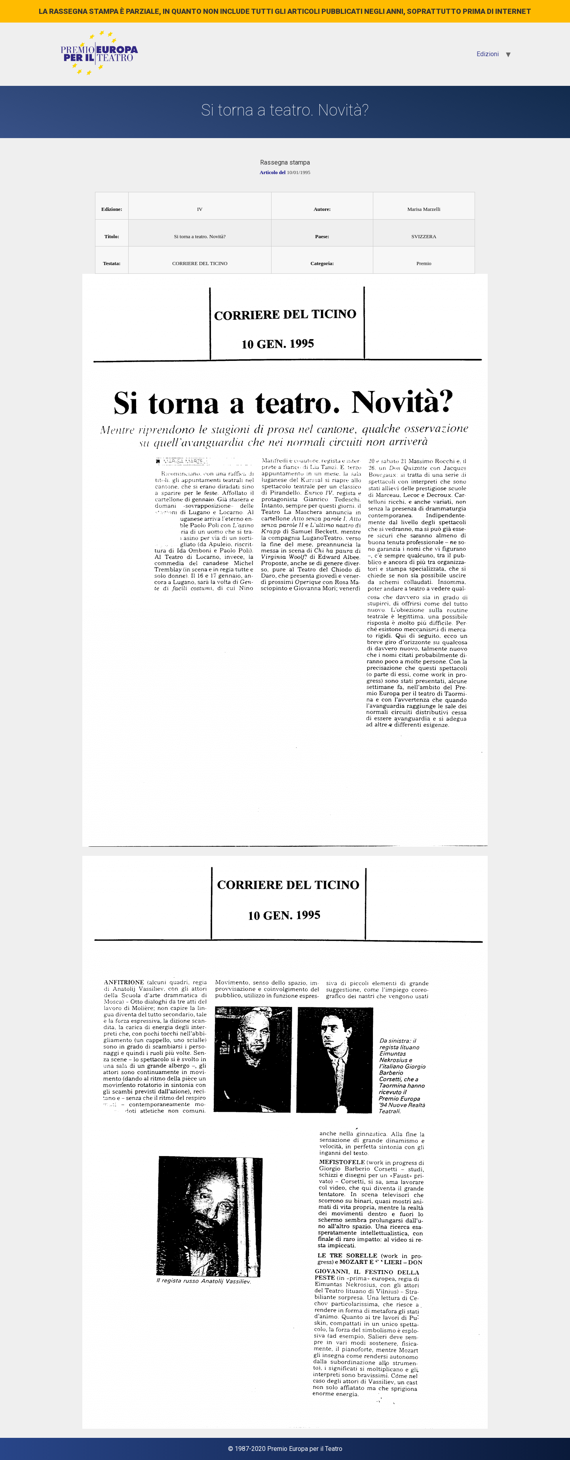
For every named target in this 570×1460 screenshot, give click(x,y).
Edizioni (488, 54)
